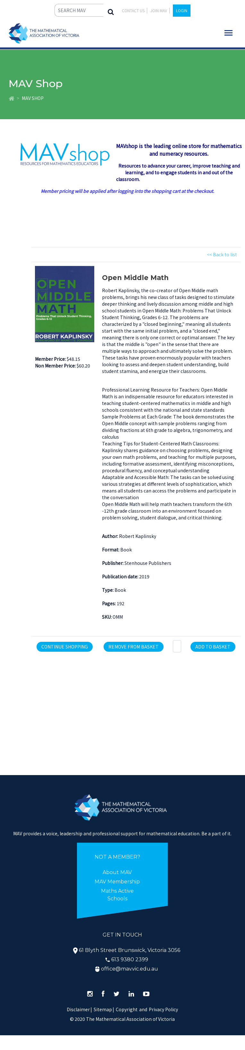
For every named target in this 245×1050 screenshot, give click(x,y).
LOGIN (181, 10)
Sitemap (103, 1009)
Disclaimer (79, 1009)
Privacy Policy (163, 1009)
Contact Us (133, 10)
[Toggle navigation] (228, 33)
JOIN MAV (158, 10)
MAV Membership (117, 882)
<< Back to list (222, 254)
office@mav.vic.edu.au (129, 969)
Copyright (127, 1009)
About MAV (117, 872)
